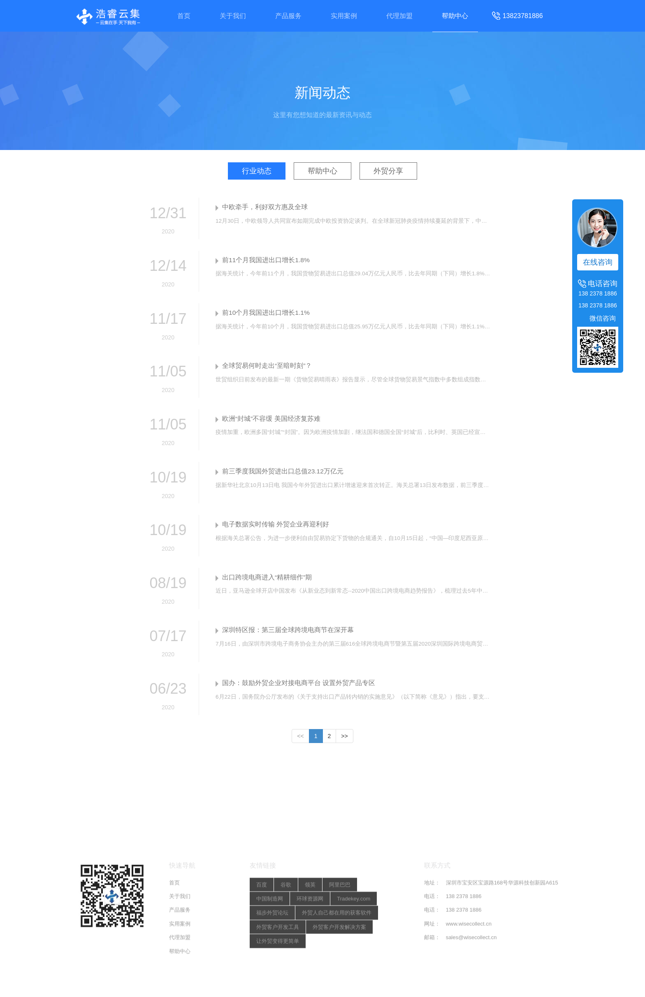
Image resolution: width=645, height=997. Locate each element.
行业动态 (256, 171)
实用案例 (344, 15)
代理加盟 (401, 15)
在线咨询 (598, 262)
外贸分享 (389, 171)
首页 (181, 15)
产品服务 (288, 15)
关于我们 (231, 15)
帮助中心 (458, 15)
